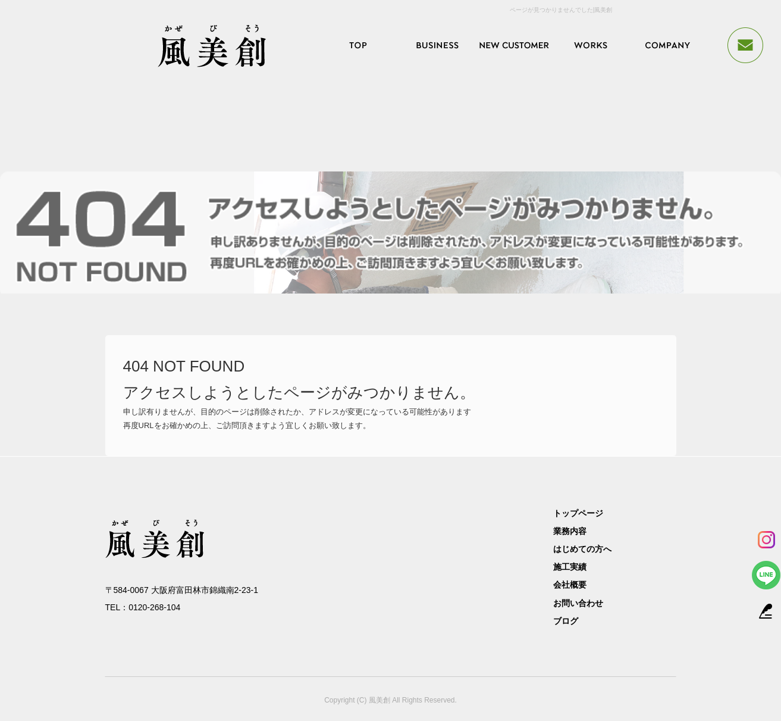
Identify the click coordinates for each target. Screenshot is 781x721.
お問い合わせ (578, 603)
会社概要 (668, 45)
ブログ (565, 621)
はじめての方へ (513, 45)
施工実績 (590, 45)
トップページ (358, 45)
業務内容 (436, 45)
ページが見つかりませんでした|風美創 (561, 10)
